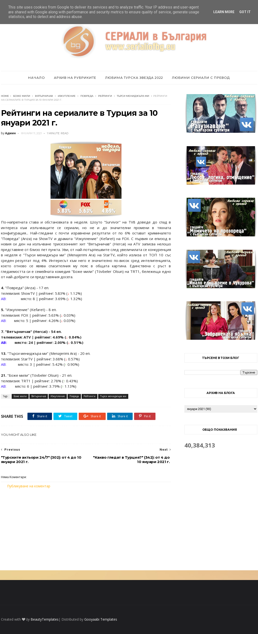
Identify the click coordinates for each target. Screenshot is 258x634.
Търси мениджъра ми (133, 96)
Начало (36, 78)
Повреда (86, 96)
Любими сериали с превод (201, 78)
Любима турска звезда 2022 (134, 78)
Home (5, 96)
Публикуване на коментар (28, 486)
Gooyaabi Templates (100, 619)
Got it (245, 12)
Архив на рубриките (75, 78)
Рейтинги (105, 96)
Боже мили (21, 96)
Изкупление (67, 96)
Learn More (223, 12)
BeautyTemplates (45, 619)
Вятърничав (44, 96)
